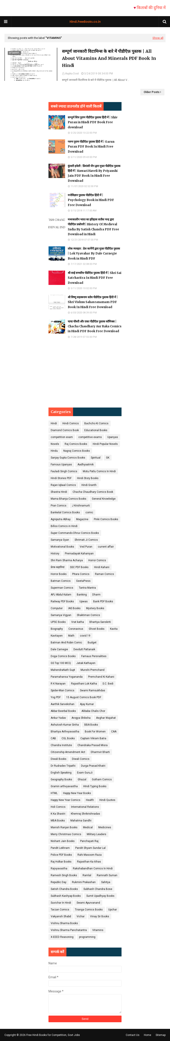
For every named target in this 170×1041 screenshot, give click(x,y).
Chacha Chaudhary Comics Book (93, 491)
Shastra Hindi (59, 491)
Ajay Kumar (87, 704)
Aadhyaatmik (85, 464)
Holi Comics (58, 806)
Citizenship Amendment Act (68, 752)
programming (87, 937)
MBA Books (58, 820)
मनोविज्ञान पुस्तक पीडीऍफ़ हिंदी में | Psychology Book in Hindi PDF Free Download (91, 200)
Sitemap (161, 1035)
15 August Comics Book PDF (83, 697)
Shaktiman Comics (88, 615)
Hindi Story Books (88, 478)
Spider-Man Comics (62, 690)
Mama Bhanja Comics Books (68, 498)
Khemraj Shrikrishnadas (85, 813)
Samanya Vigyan (61, 615)
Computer (57, 608)
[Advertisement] (85, 373)
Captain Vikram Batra (93, 738)
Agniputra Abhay (61, 519)
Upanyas (112, 437)
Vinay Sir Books (99, 916)
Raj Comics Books (76, 444)
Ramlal (87, 875)
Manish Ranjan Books (64, 827)
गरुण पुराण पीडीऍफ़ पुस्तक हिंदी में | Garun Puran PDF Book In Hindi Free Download (91, 146)
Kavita (114, 628)
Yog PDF (56, 697)
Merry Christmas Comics (66, 834)
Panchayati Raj (89, 841)
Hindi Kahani (101, 567)
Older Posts (151, 92)
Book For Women (95, 731)
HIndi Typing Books (94, 786)
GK (107, 457)
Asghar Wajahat (106, 717)
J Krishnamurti (81, 505)
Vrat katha (77, 622)
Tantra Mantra (87, 587)
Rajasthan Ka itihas (89, 861)
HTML (54, 793)
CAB (53, 738)
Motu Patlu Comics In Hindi (99, 471)
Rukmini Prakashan (84, 882)
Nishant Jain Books (63, 841)
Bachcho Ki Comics (96, 423)
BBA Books (91, 724)
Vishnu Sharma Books (64, 923)
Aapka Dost (72, 73)
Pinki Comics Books (106, 519)
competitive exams (90, 437)
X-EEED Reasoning (62, 937)
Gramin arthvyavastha (64, 786)
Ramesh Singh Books (64, 875)
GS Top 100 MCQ (61, 663)
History (55, 553)
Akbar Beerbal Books (63, 711)
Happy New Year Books (77, 793)
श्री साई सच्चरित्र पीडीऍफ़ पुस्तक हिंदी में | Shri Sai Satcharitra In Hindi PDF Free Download (94, 277)
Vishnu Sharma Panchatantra (69, 930)
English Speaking (61, 772)
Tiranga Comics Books (89, 909)
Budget (92, 642)
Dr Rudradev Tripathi (63, 765)
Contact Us (132, 1035)
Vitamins (97, 930)
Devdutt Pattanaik (84, 649)
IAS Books (74, 608)
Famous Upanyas (61, 464)
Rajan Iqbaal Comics (63, 485)
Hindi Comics (70, 423)
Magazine (82, 519)
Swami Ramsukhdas (92, 690)
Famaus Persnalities (93, 656)
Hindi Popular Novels (105, 444)
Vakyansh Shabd (61, 916)
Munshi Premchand (92, 669)
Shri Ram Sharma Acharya (67, 560)
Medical (88, 827)
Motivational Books (62, 546)
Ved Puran (86, 546)
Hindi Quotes (107, 800)
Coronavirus (75, 628)
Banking (82, 594)
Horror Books (59, 574)
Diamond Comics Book (65, 430)
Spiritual (95, 457)
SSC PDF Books (79, 567)
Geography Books (61, 779)
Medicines (104, 827)
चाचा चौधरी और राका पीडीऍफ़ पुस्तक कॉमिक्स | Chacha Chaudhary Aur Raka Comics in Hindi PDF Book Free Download (95, 326)
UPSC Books (58, 622)
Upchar (112, 909)
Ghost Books (96, 628)
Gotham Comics (102, 779)
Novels (55, 444)
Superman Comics (62, 587)
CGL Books (68, 738)
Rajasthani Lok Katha (84, 683)
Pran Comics (58, 505)
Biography (57, 628)
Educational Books (95, 430)
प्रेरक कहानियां (57, 567)
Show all (158, 38)
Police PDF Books (61, 854)
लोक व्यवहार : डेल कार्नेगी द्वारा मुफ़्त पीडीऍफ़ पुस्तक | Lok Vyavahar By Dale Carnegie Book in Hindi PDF (94, 253)
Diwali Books (58, 758)
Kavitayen (57, 635)
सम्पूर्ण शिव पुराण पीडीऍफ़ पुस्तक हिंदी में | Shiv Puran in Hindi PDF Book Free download (93, 122)
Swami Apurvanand (88, 902)
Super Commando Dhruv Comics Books (75, 533)
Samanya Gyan (60, 539)
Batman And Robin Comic (66, 642)
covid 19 (85, 635)
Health (90, 800)
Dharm (96, 594)
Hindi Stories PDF (61, 478)
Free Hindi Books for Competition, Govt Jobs (53, 1035)
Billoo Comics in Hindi (64, 526)
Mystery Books (95, 608)
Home (147, 1035)
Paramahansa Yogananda (67, 676)
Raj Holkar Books (61, 861)
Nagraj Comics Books (76, 450)
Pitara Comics (80, 574)
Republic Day (58, 882)
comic (89, 512)
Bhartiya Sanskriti (100, 622)
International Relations (85, 806)
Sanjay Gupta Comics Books (68, 457)
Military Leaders (96, 834)
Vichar (81, 916)
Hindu (54, 450)
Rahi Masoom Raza (89, 854)
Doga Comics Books (63, 656)
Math (71, 635)
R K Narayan (58, 683)
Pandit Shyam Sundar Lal (90, 847)
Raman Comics (104, 574)
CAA (113, 731)
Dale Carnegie (59, 649)
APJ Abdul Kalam (61, 594)
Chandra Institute (61, 745)
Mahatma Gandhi (80, 820)
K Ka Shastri (58, 813)
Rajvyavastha (59, 868)
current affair (106, 546)
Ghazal (82, 779)
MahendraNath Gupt (63, 669)
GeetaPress (83, 580)
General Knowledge (104, 498)
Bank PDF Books (103, 601)
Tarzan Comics (60, 909)
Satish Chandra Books (64, 889)
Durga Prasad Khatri (93, 765)
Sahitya (105, 882)
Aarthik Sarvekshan (62, 704)
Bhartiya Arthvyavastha (65, 731)
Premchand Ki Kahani (101, 676)
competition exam (62, 437)
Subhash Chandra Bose (97, 889)
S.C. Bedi (107, 683)
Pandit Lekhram (60, 847)
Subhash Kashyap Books (66, 895)
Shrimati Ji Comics (86, 539)
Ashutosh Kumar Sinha (65, 724)
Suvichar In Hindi (61, 902)
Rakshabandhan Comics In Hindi (93, 868)
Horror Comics (97, 560)
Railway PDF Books (62, 601)
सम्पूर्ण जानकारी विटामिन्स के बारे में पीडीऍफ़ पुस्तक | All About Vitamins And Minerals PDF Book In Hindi (109, 58)
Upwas (83, 601)
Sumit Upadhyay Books (100, 895)
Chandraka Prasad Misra (92, 745)
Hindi (54, 423)
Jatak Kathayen (85, 663)
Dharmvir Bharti (100, 752)
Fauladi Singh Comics (64, 471)
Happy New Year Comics (65, 800)
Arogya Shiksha (81, 717)
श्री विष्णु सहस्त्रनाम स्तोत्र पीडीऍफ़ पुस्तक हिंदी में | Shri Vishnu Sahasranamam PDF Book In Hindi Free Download (93, 302)
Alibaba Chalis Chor (93, 711)
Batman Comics (61, 580)
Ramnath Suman (107, 875)
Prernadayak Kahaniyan (79, 553)
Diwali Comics (80, 758)
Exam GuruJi (85, 772)
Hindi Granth (89, 485)
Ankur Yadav (58, 717)
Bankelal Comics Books (65, 512)
